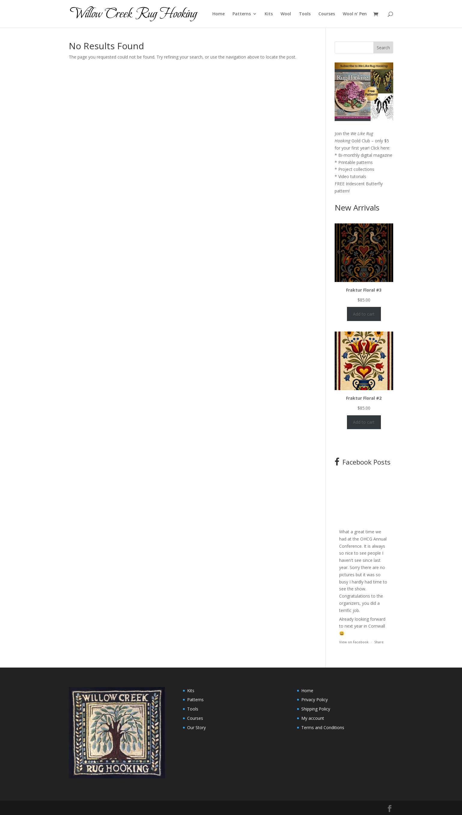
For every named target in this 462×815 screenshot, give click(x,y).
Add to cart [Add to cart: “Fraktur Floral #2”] (364, 422)
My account (312, 718)
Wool (286, 14)
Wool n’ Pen (355, 14)
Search (383, 47)
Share (379, 642)
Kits (269, 14)
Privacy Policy (314, 699)
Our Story (196, 727)
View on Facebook (354, 642)
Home (218, 14)
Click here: (380, 148)
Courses (326, 14)
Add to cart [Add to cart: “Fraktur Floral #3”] (364, 314)
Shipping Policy (315, 709)
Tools (305, 14)
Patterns (242, 14)
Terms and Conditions (322, 727)
